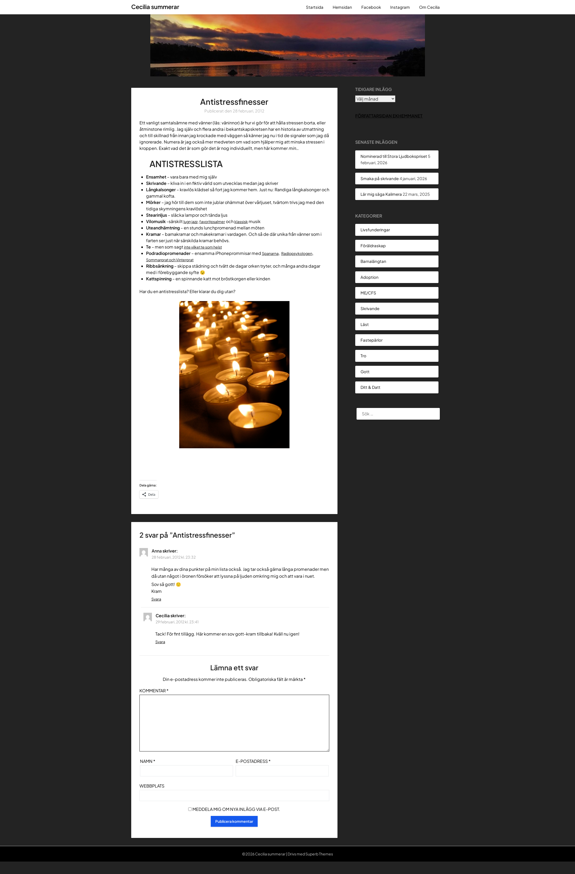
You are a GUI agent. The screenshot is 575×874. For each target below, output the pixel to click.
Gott (365, 371)
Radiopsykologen (301, 253)
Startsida (314, 7)
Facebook (371, 7)
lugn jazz (191, 221)
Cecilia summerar (155, 6)
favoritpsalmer (216, 221)
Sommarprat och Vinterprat (173, 259)
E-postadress (253, 761)
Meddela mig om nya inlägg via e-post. (236, 809)
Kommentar (154, 690)
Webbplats (151, 786)
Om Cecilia (429, 7)
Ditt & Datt (370, 387)
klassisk (248, 221)
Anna (157, 551)
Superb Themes (319, 853)
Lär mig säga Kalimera (381, 194)
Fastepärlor (372, 339)
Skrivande (370, 308)
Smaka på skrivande (380, 178)
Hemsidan (342, 7)
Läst (365, 324)
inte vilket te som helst (206, 247)
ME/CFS (368, 292)
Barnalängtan (373, 261)
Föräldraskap (373, 245)
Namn (147, 761)
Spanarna (271, 253)
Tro (363, 355)
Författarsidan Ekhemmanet (389, 116)
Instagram (400, 7)
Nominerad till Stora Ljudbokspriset (394, 156)
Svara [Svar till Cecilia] (160, 641)
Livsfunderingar (375, 229)
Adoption (370, 277)
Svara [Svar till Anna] (156, 599)
